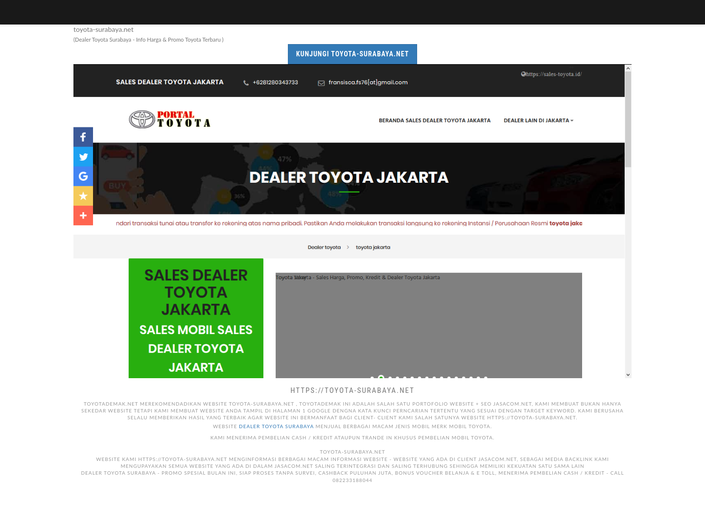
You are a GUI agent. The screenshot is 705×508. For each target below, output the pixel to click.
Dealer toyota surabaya (276, 426)
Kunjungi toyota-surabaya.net (352, 54)
